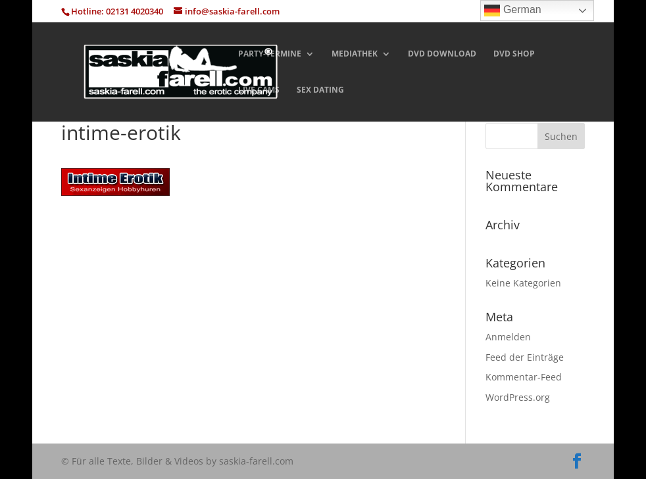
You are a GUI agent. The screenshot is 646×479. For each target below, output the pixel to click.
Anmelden (508, 337)
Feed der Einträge (524, 357)
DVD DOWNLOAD (442, 54)
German (512, 10)
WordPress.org (517, 397)
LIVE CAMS (259, 90)
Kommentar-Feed (523, 377)
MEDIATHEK (355, 54)
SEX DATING (320, 90)
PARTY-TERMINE (269, 54)
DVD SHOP (514, 54)
